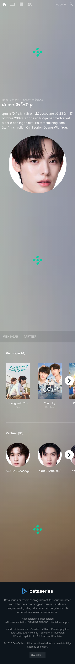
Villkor (45, 629)
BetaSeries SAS (18, 632)
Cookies (34, 629)
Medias (34, 632)
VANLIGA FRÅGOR (38, 622)
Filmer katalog (46, 618)
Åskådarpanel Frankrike (49, 636)
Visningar (10, 336)
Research (59, 632)
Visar (15, 100)
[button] (18, 460)
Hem (5, 100)
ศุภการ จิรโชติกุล (33, 100)
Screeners (46, 632)
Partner (30, 336)
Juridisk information (17, 629)
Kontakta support (60, 622)
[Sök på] (71, 4)
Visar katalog (28, 618)
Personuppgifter (60, 629)
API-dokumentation (15, 622)
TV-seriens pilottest (23, 636)
